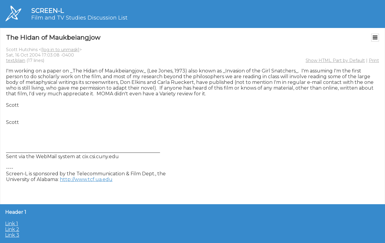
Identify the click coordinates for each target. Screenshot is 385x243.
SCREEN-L (47, 10)
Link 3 (12, 235)
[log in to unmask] (60, 49)
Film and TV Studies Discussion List (79, 17)
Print (374, 60)
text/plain (15, 60)
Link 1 (11, 223)
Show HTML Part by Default (335, 60)
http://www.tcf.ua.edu (86, 179)
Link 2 (12, 229)
